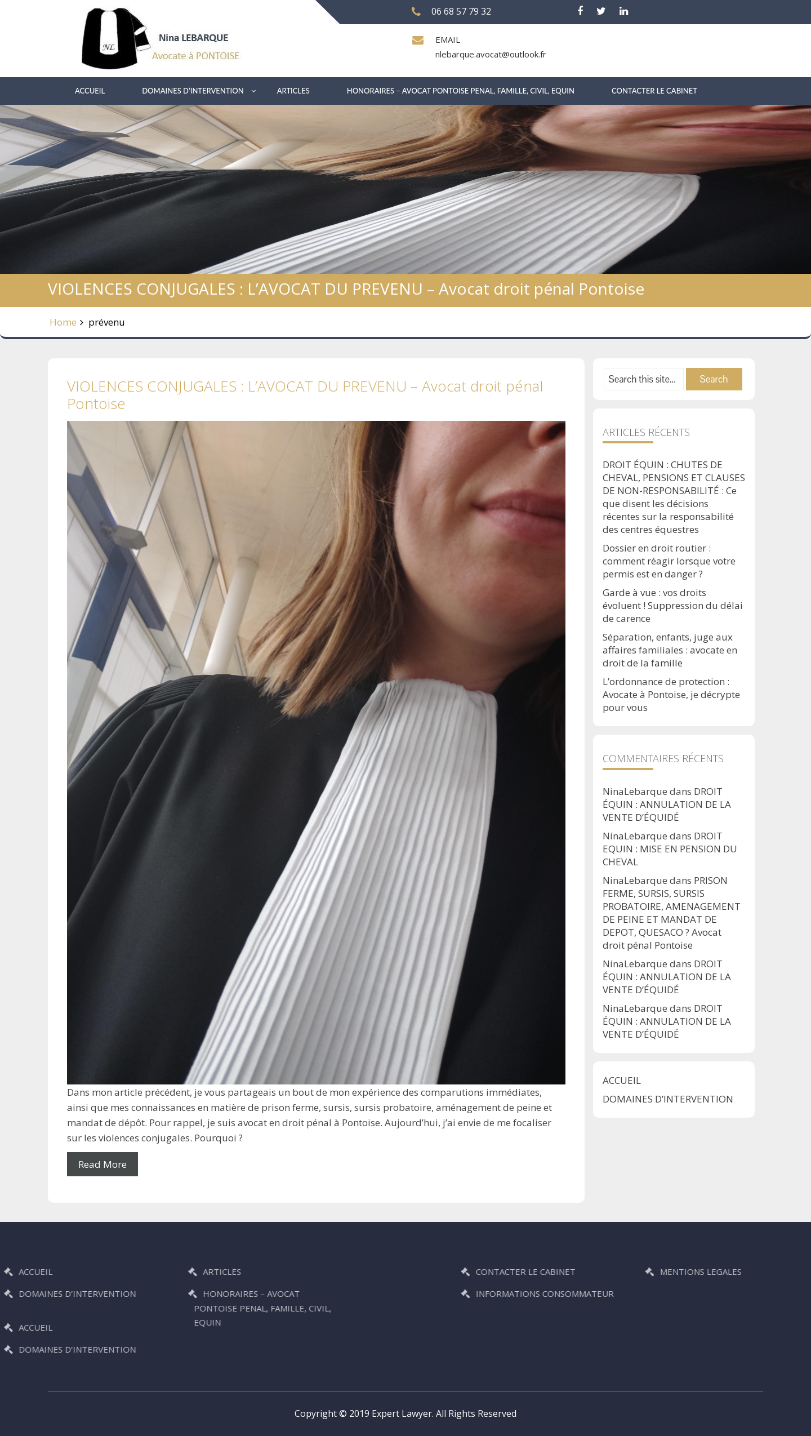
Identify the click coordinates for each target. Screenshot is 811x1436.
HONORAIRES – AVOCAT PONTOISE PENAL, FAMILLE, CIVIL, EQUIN (460, 90)
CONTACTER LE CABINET (654, 90)
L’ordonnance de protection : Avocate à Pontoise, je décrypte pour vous (671, 694)
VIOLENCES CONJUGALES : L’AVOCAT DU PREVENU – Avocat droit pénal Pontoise (305, 395)
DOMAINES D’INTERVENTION (192, 90)
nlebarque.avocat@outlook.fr (490, 54)
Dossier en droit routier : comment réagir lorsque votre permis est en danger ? (669, 560)
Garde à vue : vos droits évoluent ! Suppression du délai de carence (673, 605)
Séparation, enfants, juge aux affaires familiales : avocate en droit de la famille (670, 649)
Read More (102, 1164)
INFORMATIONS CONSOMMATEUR (596, 1293)
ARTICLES (293, 90)
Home (63, 321)
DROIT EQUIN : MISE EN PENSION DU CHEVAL (670, 848)
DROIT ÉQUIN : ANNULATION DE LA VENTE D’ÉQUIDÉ (667, 804)
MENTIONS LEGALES (752, 1271)
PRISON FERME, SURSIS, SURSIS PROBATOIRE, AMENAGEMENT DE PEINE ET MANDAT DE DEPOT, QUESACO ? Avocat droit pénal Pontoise (672, 913)
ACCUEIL (90, 90)
